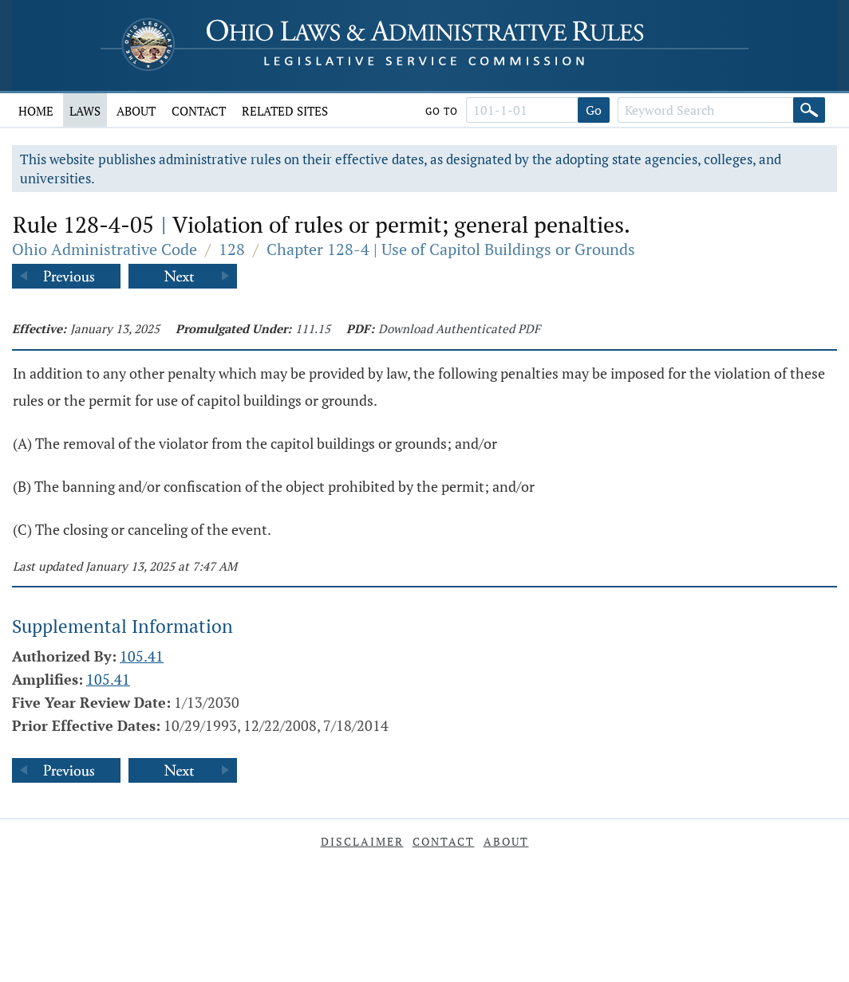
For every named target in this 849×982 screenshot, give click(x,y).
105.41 (142, 656)
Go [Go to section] (594, 110)
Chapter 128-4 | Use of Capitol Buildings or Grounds (451, 249)
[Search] (809, 110)
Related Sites (285, 111)
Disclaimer (362, 841)
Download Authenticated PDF (459, 328)
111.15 (312, 328)
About (136, 111)
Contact (199, 111)
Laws (85, 111)
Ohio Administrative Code (104, 249)
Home (35, 111)
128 (232, 249)
